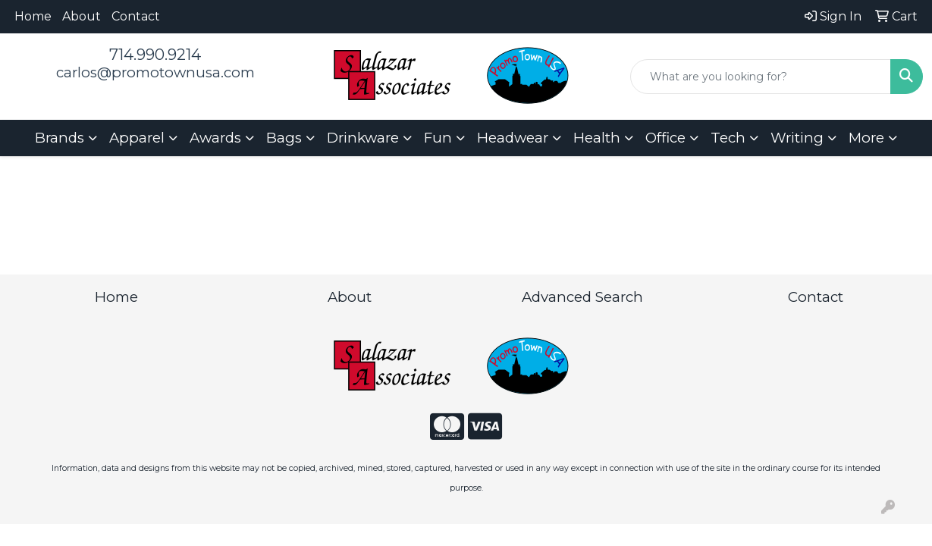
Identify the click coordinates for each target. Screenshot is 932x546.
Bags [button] (284, 137)
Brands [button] (59, 137)
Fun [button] (438, 137)
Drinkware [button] (363, 137)
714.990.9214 (155, 55)
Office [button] (665, 137)
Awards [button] (215, 137)
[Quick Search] (760, 76)
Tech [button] (728, 137)
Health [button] (596, 137)
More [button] (866, 137)
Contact (135, 16)
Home (33, 16)
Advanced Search (582, 297)
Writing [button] (797, 137)
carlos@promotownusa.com (155, 72)
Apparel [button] (137, 137)
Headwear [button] (512, 137)
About (81, 16)
